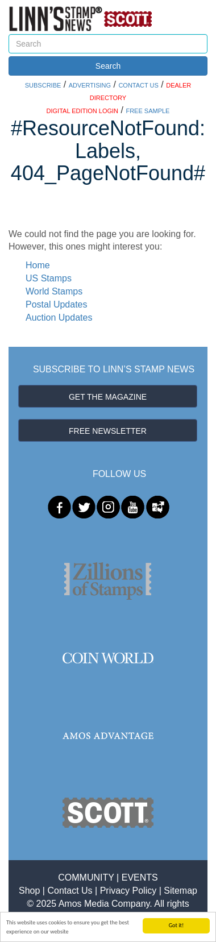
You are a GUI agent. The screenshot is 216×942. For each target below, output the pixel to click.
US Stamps (49, 278)
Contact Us (69, 890)
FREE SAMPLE (147, 110)
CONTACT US (138, 85)
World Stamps (54, 291)
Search (108, 65)
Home (38, 265)
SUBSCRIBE (43, 85)
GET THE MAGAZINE (108, 396)
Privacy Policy (128, 890)
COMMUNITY (86, 877)
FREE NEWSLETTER (108, 430)
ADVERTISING (90, 85)
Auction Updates (59, 317)
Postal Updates (57, 304)
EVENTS (140, 877)
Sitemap (180, 890)
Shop (29, 890)
